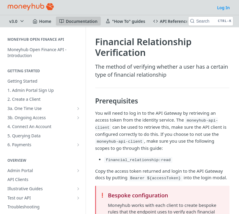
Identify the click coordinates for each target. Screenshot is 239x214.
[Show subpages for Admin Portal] (78, 170)
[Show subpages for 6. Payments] (78, 144)
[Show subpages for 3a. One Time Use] (78, 108)
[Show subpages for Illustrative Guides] (78, 188)
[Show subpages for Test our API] (78, 198)
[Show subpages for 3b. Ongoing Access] (78, 117)
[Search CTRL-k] (210, 21)
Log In (223, 7)
